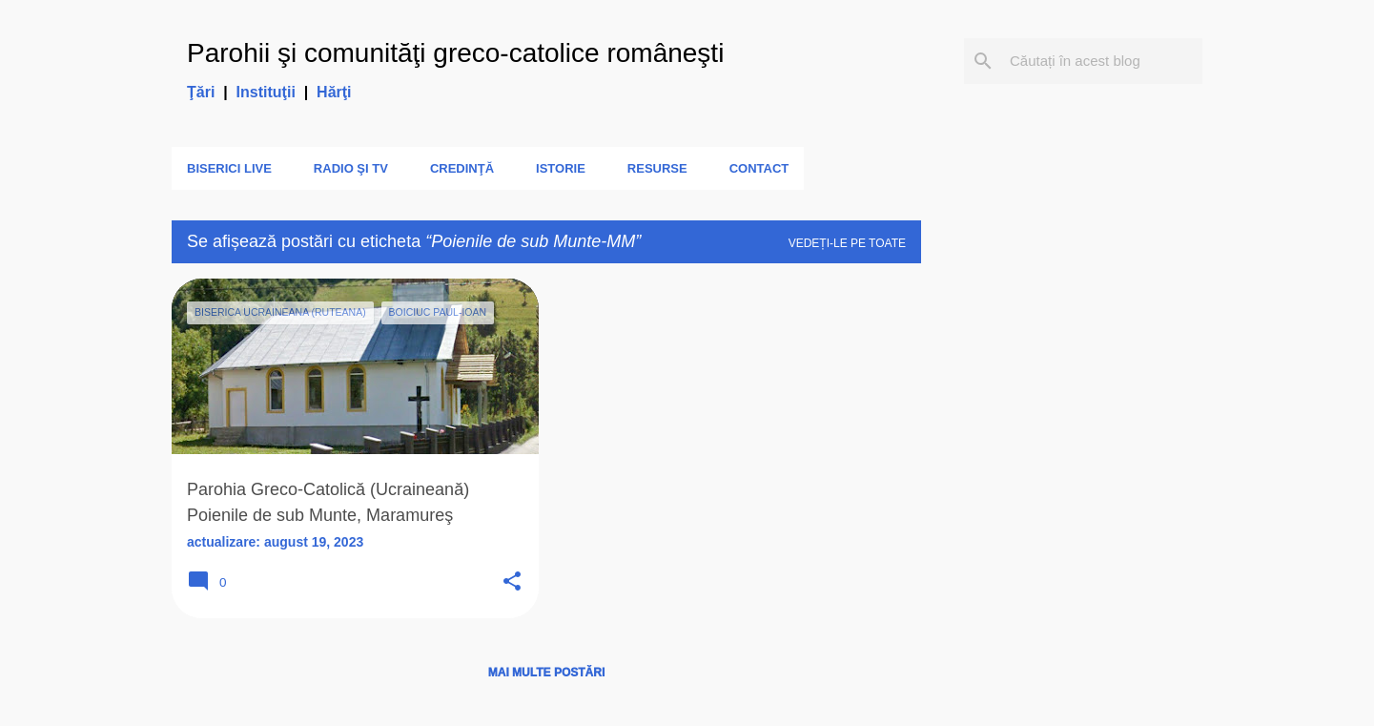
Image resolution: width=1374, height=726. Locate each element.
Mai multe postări (546, 672)
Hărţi (334, 92)
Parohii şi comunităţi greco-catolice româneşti (455, 53)
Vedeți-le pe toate (847, 243)
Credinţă (462, 168)
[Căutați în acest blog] (1102, 61)
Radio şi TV (351, 168)
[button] (512, 582)
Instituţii (266, 92)
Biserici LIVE (229, 168)
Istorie (560, 168)
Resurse (657, 168)
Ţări (201, 92)
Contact (759, 168)
